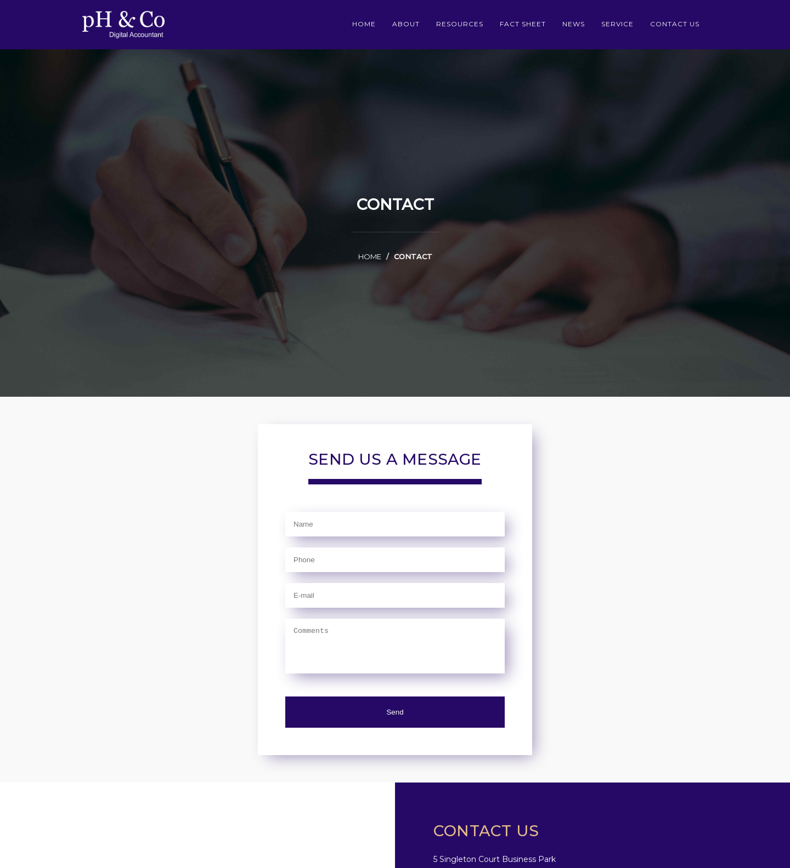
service (617, 24)
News (573, 24)
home (364, 24)
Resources (459, 24)
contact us (674, 24)
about (406, 24)
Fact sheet (523, 24)
